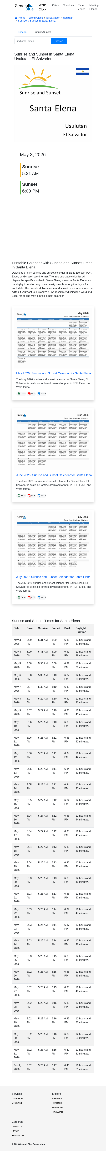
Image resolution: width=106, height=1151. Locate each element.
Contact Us (17, 1126)
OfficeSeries (17, 1098)
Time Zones (81, 7)
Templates (57, 1103)
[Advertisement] (53, 225)
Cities (55, 5)
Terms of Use (18, 1135)
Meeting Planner (94, 7)
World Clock (43, 7)
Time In (22, 32)
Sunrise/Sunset (42, 32)
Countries (68, 5)
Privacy (15, 1131)
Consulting (17, 1103)
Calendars (57, 1098)
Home (20, 17)
